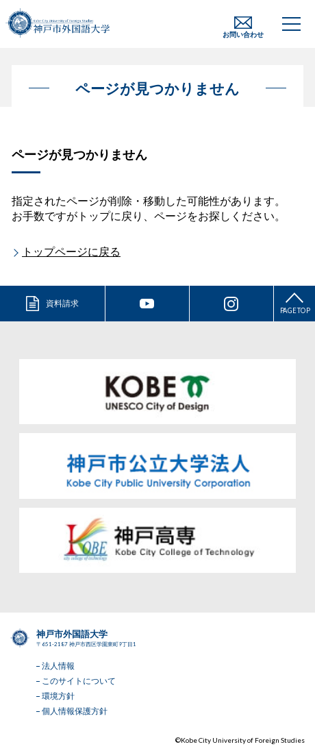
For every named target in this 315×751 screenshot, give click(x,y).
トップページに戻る (71, 251)
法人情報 (58, 666)
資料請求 (62, 303)
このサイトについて (79, 681)
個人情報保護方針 (75, 711)
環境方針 (58, 696)
